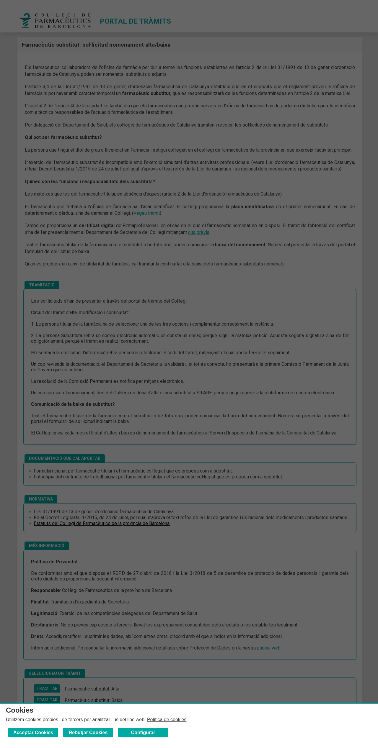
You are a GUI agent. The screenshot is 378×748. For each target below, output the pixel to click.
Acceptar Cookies (33, 732)
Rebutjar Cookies (88, 732)
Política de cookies (166, 719)
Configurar (143, 732)
